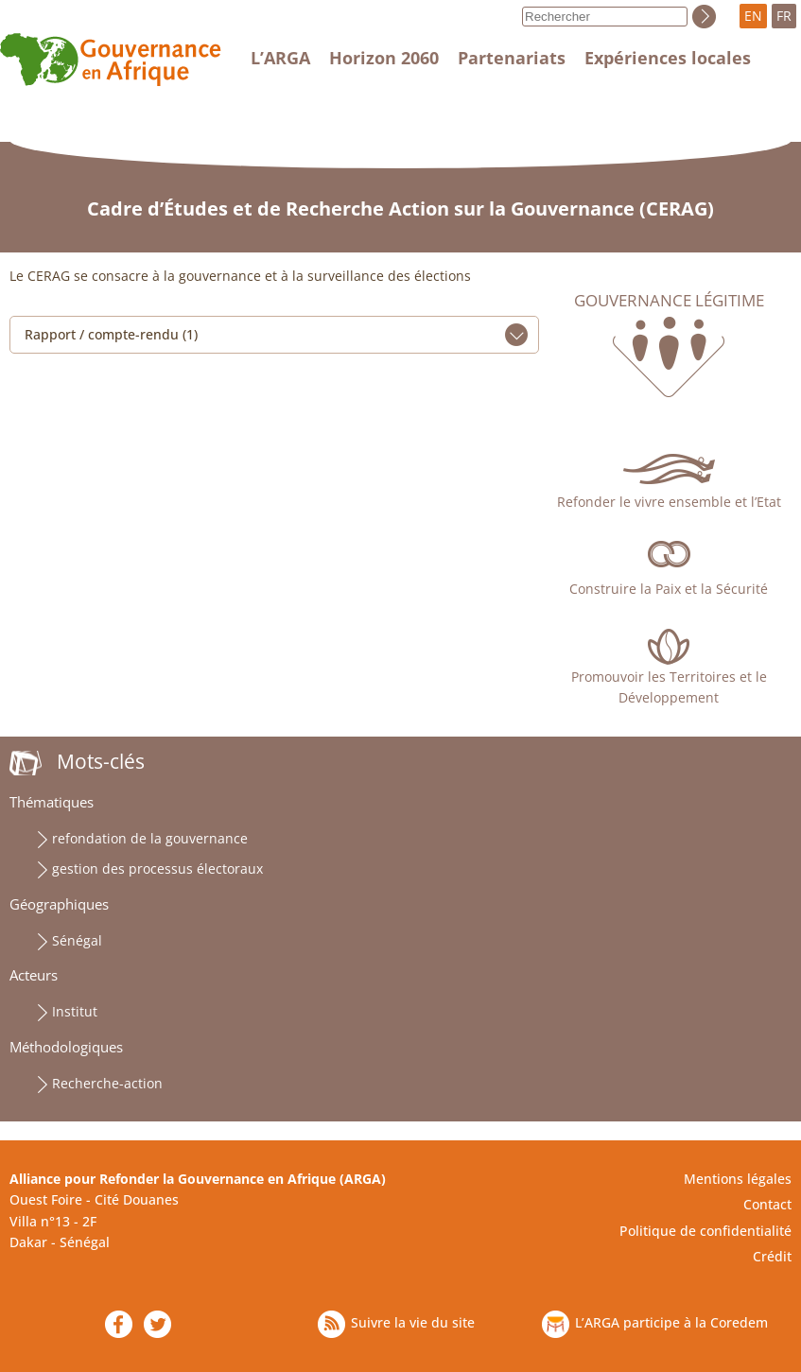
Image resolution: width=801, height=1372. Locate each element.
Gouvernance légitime (669, 300)
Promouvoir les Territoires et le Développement (669, 687)
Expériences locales (667, 57)
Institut (74, 1011)
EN (753, 16)
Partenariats (512, 57)
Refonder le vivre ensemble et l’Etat (669, 502)
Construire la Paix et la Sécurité (668, 589)
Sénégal (77, 940)
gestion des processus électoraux (157, 868)
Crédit (772, 1256)
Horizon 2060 (384, 57)
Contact (767, 1204)
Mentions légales (738, 1179)
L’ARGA (280, 57)
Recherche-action (107, 1083)
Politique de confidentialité (705, 1231)
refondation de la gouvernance (150, 838)
